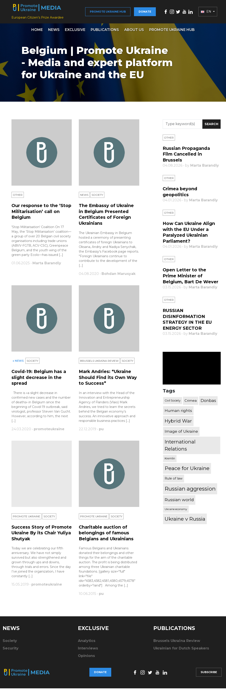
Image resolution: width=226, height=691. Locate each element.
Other (18, 197)
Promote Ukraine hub (108, 12)
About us (134, 32)
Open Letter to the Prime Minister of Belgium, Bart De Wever (191, 276)
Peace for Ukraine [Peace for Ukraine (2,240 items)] (187, 469)
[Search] (182, 126)
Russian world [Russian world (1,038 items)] (179, 500)
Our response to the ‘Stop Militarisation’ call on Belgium (41, 214)
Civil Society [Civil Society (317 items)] (173, 401)
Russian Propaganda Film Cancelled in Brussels (187, 156)
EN (206, 13)
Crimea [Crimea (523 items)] (191, 401)
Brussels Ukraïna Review (99, 363)
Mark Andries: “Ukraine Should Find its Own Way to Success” (108, 380)
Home (37, 32)
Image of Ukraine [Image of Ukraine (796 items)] (181, 431)
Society (97, 197)
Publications (105, 32)
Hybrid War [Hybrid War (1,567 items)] (178, 421)
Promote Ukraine (26, 519)
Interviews (88, 651)
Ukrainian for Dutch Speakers (181, 651)
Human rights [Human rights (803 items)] (178, 410)
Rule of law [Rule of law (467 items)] (174, 479)
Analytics (86, 643)
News (54, 32)
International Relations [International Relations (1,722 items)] (180, 445)
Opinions (86, 658)
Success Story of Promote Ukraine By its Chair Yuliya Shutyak (38, 535)
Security (11, 651)
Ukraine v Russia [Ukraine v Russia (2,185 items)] (185, 519)
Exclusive (75, 32)
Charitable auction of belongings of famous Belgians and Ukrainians (107, 535)
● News (18, 363)
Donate (145, 12)
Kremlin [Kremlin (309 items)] (170, 459)
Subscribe (209, 674)
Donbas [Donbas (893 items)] (208, 400)
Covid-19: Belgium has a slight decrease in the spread (39, 380)
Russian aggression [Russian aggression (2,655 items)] (190, 489)
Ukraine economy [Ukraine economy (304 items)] (176, 509)
